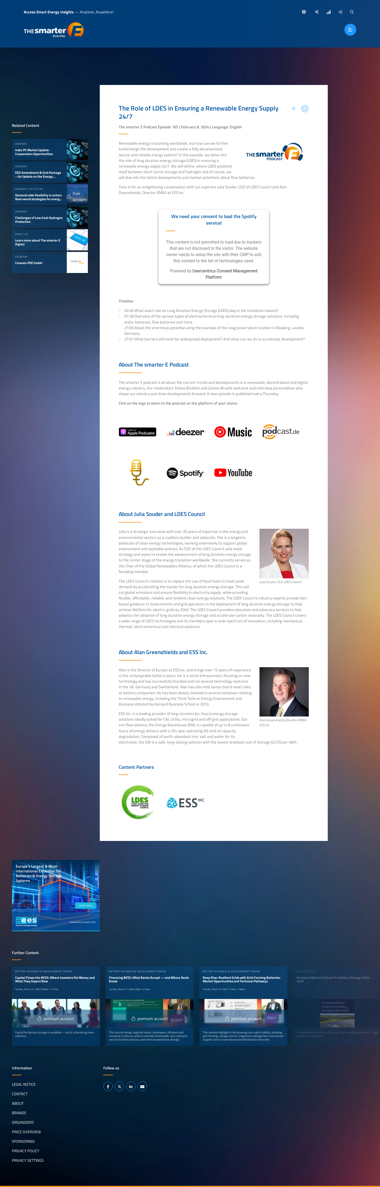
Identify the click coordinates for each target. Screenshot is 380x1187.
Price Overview (26, 1132)
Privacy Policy (25, 1151)
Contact (20, 1094)
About (18, 1103)
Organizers (23, 1122)
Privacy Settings (28, 1160)
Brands (19, 1113)
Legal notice (24, 1084)
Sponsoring (23, 1141)
